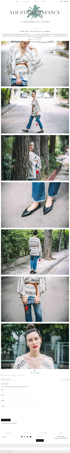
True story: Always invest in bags (9, 380)
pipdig (67, 451)
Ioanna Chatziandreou (36, 39)
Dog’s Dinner (32, 34)
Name (2, 389)
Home (17, 1)
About (44, 1)
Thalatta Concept (32, 37)
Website (3, 400)
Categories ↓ (26, 1)
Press (36, 1)
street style (14, 375)
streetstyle (21, 375)
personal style (7, 375)
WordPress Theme (59, 451)
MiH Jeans (51, 36)
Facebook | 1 (35, 445)
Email (2, 395)
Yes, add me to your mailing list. (9, 423)
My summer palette (64, 380)
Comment (3, 406)
